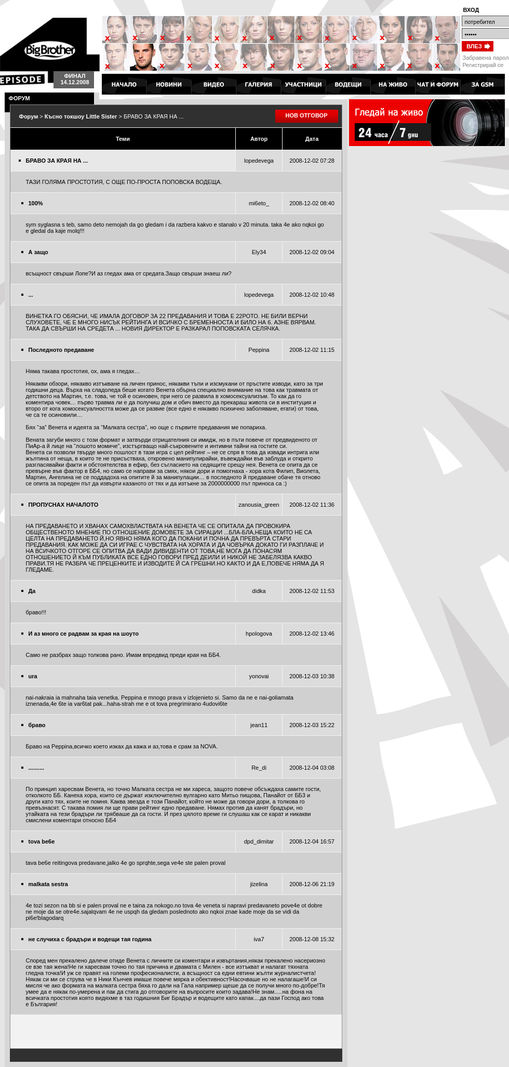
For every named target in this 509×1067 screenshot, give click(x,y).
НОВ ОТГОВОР (307, 115)
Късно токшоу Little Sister (81, 116)
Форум (28, 116)
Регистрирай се (483, 65)
